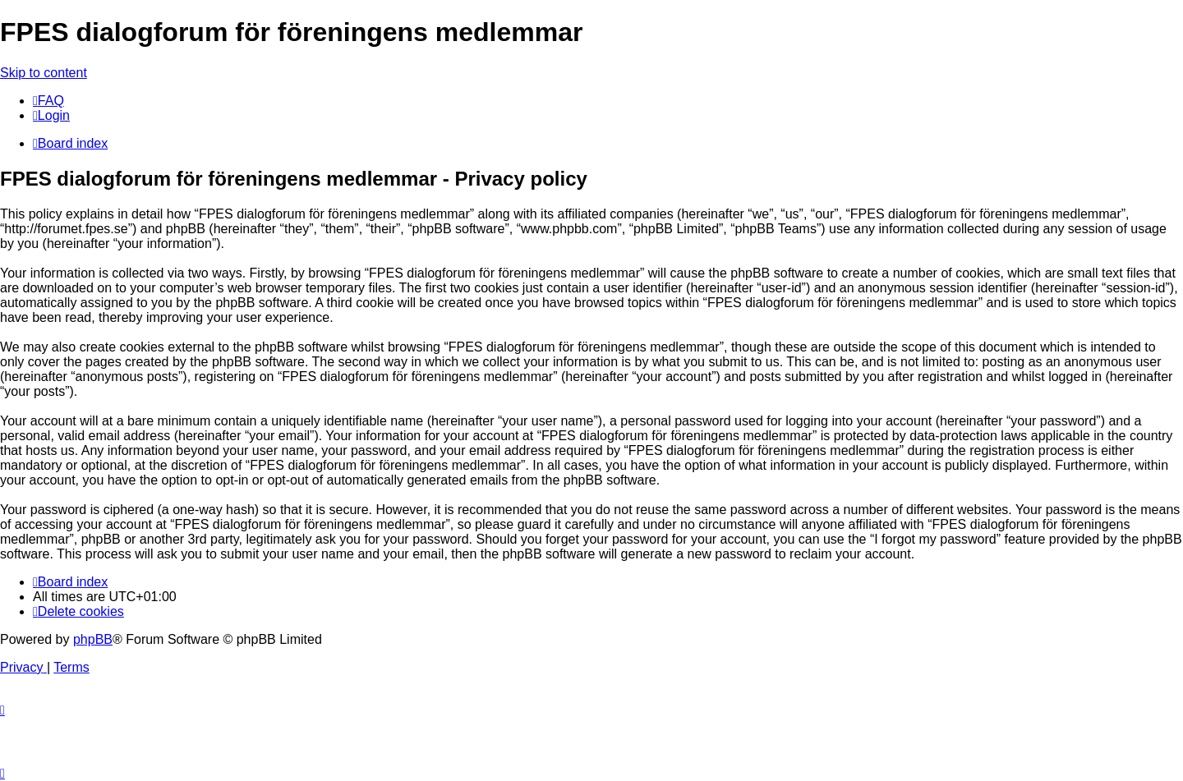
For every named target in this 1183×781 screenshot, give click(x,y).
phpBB (93, 639)
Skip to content (43, 73)
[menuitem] (48, 101)
